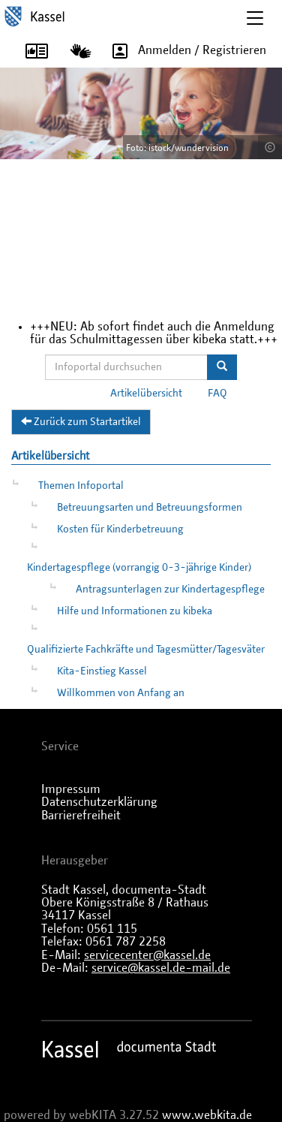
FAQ (217, 393)
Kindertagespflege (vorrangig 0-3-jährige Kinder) (139, 568)
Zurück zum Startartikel (81, 421)
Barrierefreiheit (81, 816)
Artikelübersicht (146, 393)
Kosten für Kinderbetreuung (120, 529)
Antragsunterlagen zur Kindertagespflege (170, 589)
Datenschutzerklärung (99, 802)
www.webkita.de (207, 1115)
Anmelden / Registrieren (184, 51)
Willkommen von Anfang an (120, 693)
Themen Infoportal (81, 486)
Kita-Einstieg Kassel (102, 671)
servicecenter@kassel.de (147, 955)
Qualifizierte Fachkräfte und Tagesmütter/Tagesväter (146, 649)
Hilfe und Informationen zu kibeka (134, 611)
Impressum (70, 789)
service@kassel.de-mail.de (161, 968)
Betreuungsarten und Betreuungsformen (149, 507)
